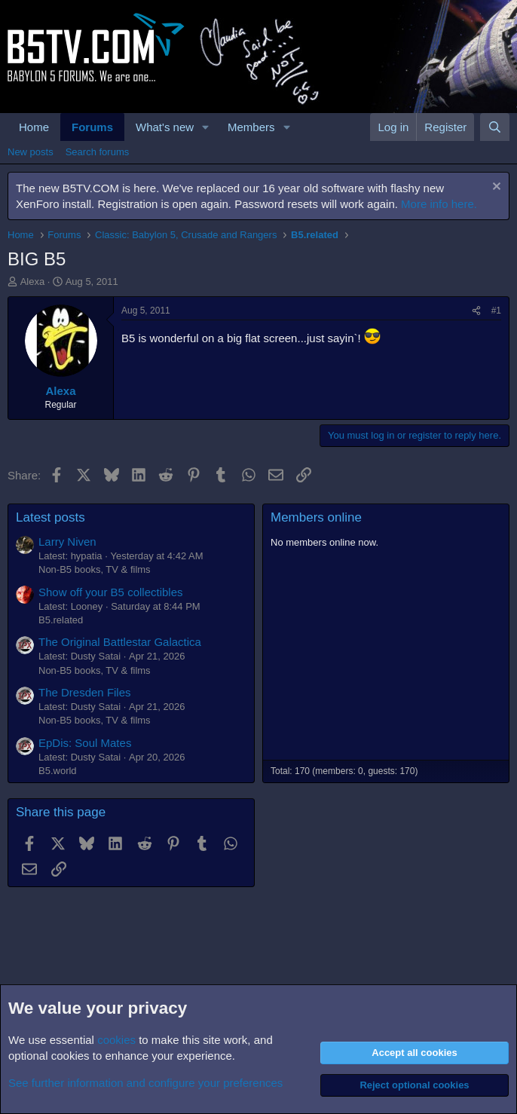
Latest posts (50, 517)
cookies (116, 1039)
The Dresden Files (84, 692)
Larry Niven (67, 541)
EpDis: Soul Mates (84, 742)
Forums (92, 127)
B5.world (57, 770)
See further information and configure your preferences (145, 1082)
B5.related (60, 620)
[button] (205, 127)
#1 (496, 310)
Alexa (32, 281)
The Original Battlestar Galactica (119, 641)
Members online (316, 517)
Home (34, 127)
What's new (165, 127)
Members (251, 127)
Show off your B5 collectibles (110, 592)
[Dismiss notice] (494, 188)
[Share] (476, 311)
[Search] (494, 127)
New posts (31, 152)
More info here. (439, 203)
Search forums (98, 152)
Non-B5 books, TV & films (94, 569)
